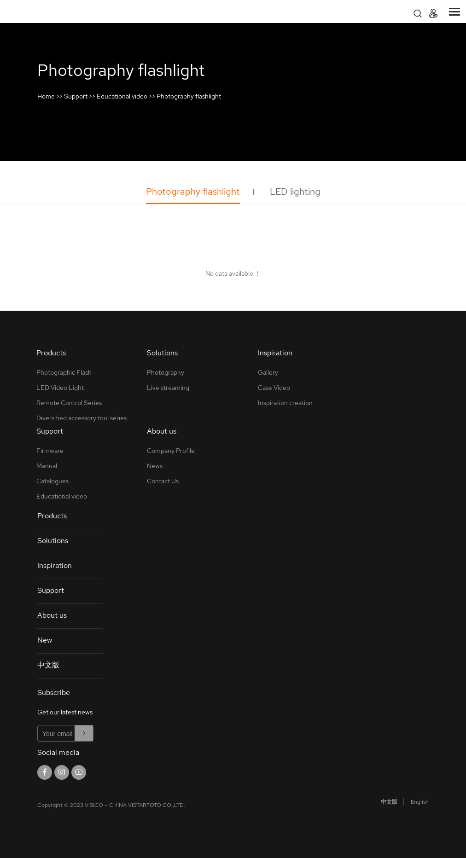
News (155, 466)
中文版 (48, 665)
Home (46, 96)
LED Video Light (60, 387)
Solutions (52, 540)
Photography (165, 372)
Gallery (268, 372)
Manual (46, 466)
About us (52, 615)
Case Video (274, 387)
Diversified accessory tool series (81, 418)
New (44, 640)
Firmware (50, 450)
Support (75, 96)
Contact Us (163, 481)
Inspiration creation (285, 403)
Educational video (122, 96)
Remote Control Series (69, 403)
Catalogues (52, 481)
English (420, 802)
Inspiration (54, 565)
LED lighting (295, 191)
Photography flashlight (189, 96)
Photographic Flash (64, 372)
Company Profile (171, 450)
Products (52, 516)
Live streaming (168, 387)
